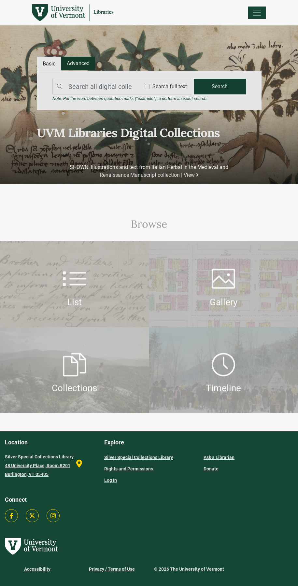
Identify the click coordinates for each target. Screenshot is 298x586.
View (190, 175)
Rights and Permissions (128, 468)
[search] (219, 86)
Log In (110, 480)
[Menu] (257, 13)
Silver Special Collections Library (138, 457)
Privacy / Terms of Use (112, 569)
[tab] (78, 63)
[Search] (94, 86)
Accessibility (37, 569)
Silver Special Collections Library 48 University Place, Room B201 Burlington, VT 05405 (39, 465)
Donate (211, 468)
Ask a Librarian (219, 457)
